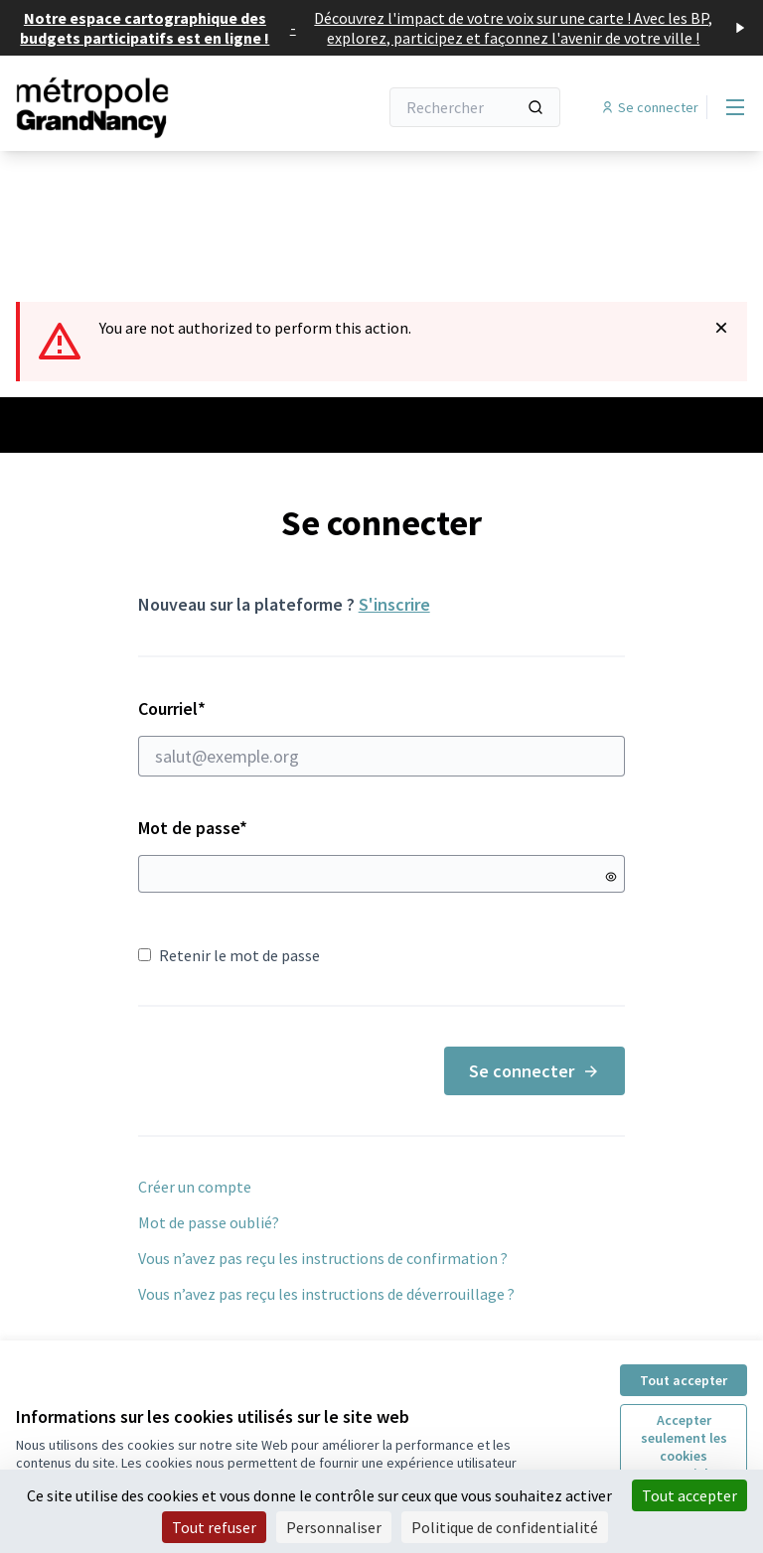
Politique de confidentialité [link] (504, 1527)
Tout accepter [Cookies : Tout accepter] (689, 1495)
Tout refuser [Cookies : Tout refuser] (214, 1527)
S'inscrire (394, 604)
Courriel (382, 736)
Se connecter (534, 1070)
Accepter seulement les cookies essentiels (684, 1446)
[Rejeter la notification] (721, 328)
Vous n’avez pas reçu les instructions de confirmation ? (323, 1258)
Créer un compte (194, 1187)
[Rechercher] (474, 107)
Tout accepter (683, 1380)
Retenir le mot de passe (229, 955)
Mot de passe (192, 827)
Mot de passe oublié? (208, 1222)
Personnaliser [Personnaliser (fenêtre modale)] (334, 1527)
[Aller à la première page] (148, 107)
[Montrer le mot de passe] (611, 877)
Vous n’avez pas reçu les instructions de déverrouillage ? (326, 1294)
